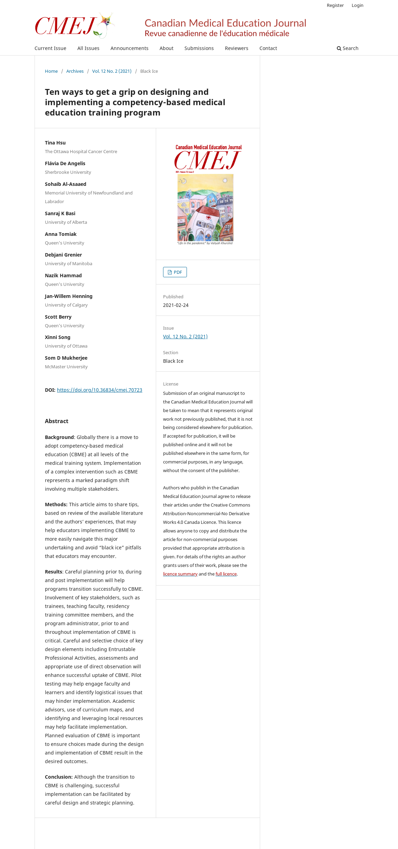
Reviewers (236, 48)
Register (335, 5)
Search (348, 48)
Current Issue (50, 48)
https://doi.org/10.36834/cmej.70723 (99, 390)
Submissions (199, 48)
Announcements (130, 48)
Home (51, 71)
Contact (268, 48)
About (166, 48)
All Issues (88, 48)
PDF (177, 272)
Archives (75, 71)
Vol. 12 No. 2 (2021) (112, 71)
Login (357, 5)
